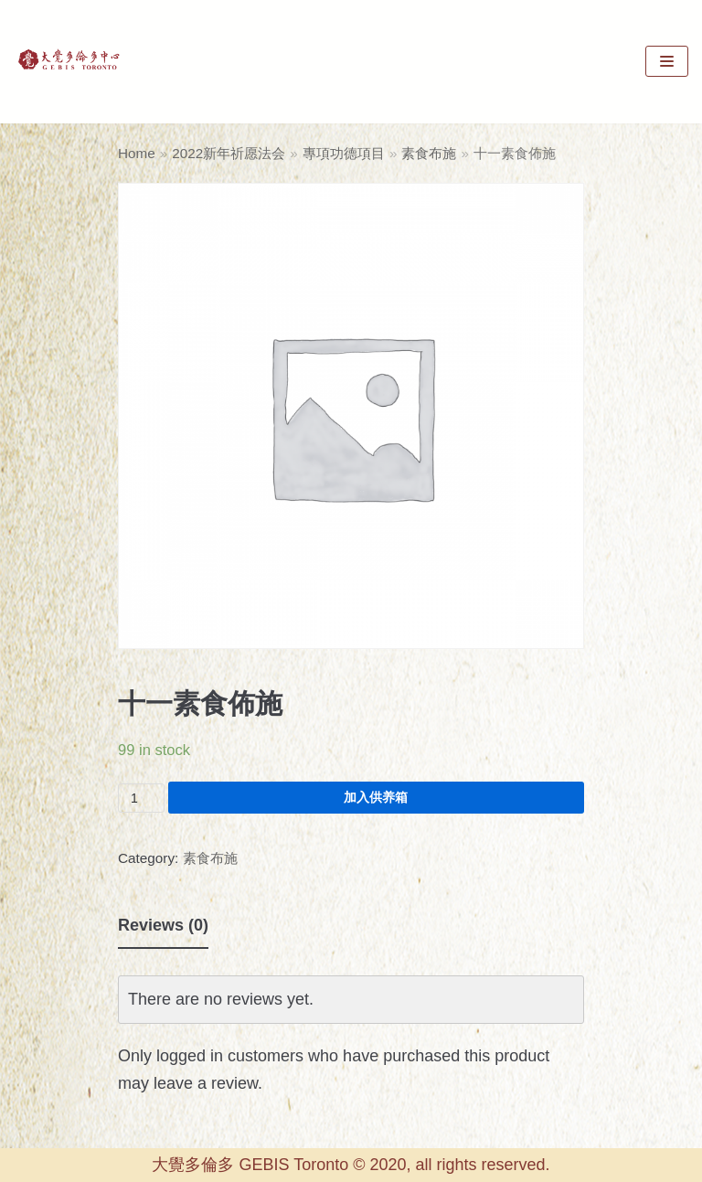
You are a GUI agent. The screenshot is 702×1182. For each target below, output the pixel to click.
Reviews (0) (163, 925)
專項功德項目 (344, 153)
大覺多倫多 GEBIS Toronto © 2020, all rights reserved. (350, 1164)
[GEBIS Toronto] (68, 62)
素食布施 (428, 153)
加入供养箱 (376, 797)
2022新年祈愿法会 (228, 153)
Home (136, 153)
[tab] (163, 926)
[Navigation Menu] (666, 61)
